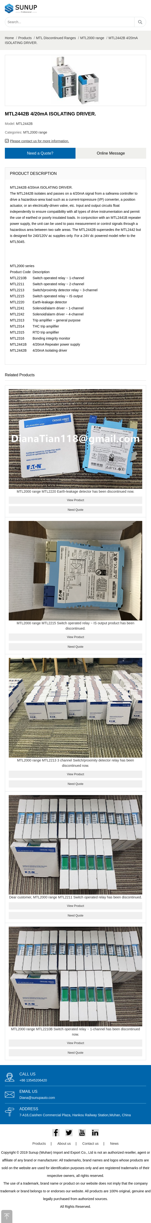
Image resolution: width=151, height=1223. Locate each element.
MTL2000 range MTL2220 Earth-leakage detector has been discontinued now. (75, 491)
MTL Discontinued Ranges (56, 38)
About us (64, 1143)
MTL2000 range (92, 38)
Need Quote (76, 510)
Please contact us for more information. (39, 141)
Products (25, 38)
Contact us (90, 1143)
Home (9, 38)
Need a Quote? (40, 153)
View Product (75, 500)
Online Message (111, 153)
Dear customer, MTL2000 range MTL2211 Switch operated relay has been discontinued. (75, 897)
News (114, 1143)
